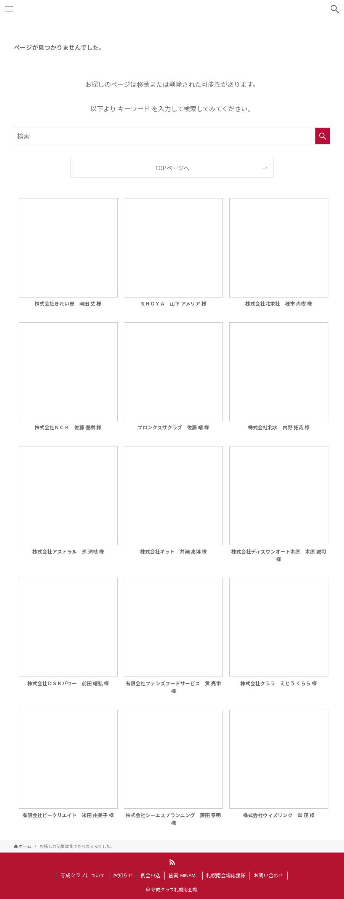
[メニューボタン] (9, 9)
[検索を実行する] (322, 136)
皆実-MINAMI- (183, 875)
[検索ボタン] (335, 9)
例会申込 (150, 875)
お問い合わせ (268, 875)
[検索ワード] (172, 136)
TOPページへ (172, 167)
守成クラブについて (83, 875)
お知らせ (123, 875)
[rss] (172, 862)
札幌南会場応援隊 (226, 875)
